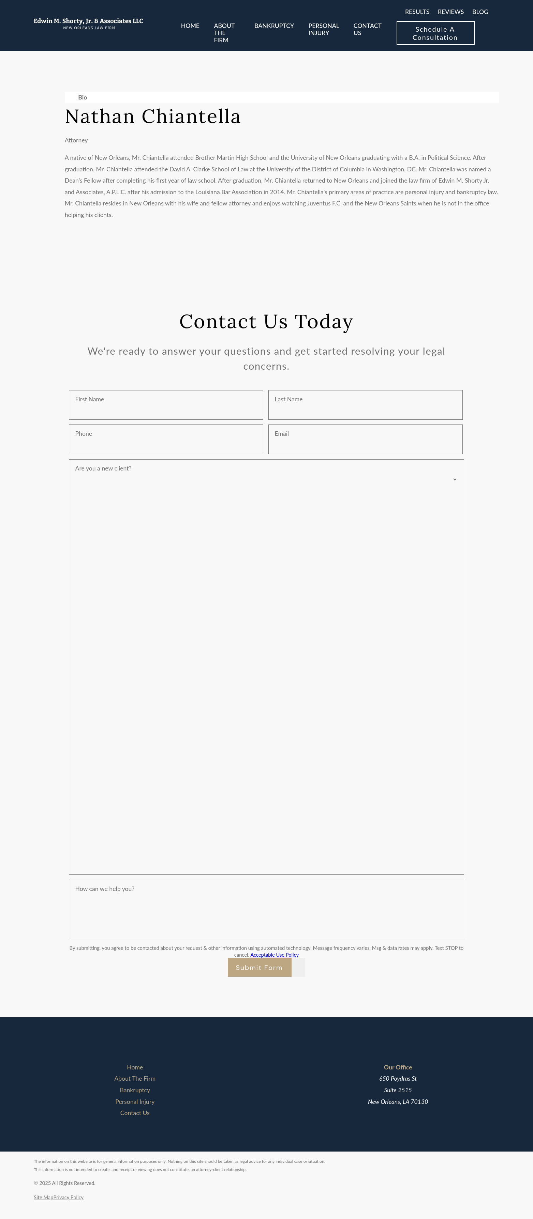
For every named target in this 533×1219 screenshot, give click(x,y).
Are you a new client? (103, 468)
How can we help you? (105, 888)
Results (417, 11)
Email (282, 433)
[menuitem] (190, 33)
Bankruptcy (135, 1090)
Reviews (451, 11)
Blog (480, 11)
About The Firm (135, 1078)
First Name (89, 399)
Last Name (288, 399)
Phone (83, 433)
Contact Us (135, 1112)
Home (135, 1067)
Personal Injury (134, 1101)
